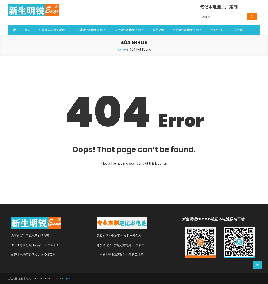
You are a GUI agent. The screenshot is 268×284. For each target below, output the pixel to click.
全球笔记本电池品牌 (52, 30)
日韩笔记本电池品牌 (90, 30)
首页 (27, 30)
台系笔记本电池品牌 (186, 30)
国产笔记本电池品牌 (128, 30)
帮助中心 (216, 30)
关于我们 (239, 30)
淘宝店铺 (158, 30)
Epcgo (66, 278)
